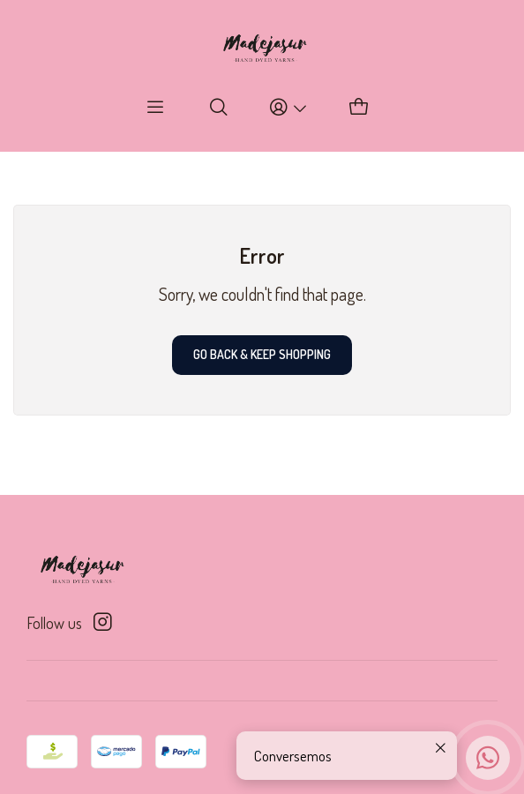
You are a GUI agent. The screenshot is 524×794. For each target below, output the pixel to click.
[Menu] (155, 108)
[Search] (219, 108)
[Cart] (358, 108)
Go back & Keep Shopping (262, 354)
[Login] (289, 108)
